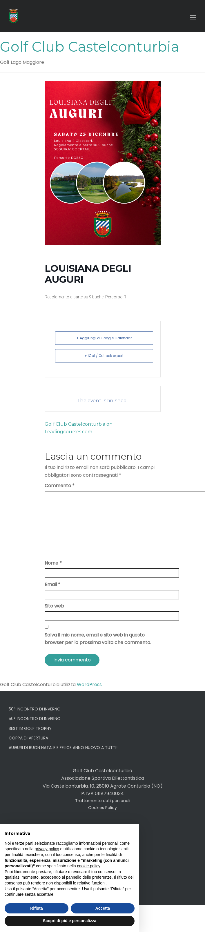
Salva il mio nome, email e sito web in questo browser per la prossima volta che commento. (98, 639)
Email (52, 584)
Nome (53, 563)
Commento (60, 485)
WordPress (89, 684)
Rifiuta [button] (36, 908)
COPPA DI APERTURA (28, 738)
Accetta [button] (102, 908)
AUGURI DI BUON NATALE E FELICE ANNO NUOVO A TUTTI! (63, 747)
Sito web (54, 606)
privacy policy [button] (47, 848)
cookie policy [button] (88, 866)
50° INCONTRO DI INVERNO (35, 709)
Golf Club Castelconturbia (89, 46)
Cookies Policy (102, 807)
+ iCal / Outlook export (104, 355)
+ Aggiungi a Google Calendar (104, 338)
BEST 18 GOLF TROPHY (30, 728)
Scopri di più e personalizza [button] (69, 920)
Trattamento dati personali (102, 801)
